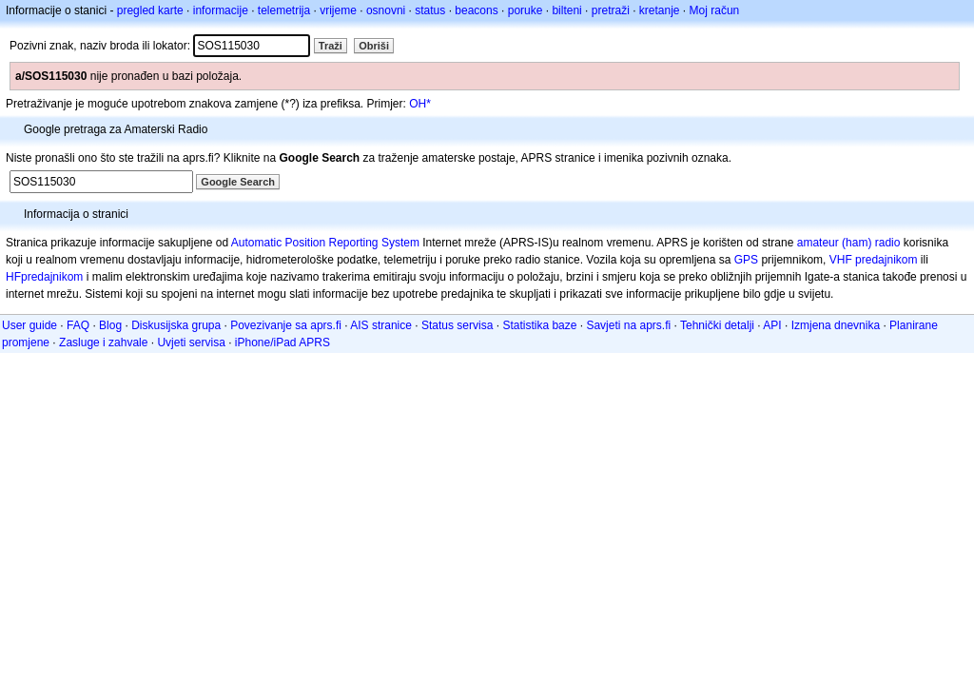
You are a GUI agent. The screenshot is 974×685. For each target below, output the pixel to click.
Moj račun (715, 10)
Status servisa (457, 325)
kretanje (659, 10)
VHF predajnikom (873, 259)
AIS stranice (381, 325)
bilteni (566, 10)
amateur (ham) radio (849, 242)
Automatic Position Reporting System (325, 242)
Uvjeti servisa (190, 342)
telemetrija (284, 10)
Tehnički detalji (717, 325)
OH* (420, 103)
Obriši (374, 45)
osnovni (385, 10)
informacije (220, 10)
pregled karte (150, 10)
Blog (110, 325)
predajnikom (52, 277)
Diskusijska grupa (176, 325)
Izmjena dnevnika (835, 325)
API (772, 325)
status (430, 10)
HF (13, 277)
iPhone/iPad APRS (282, 342)
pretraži (611, 10)
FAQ (78, 325)
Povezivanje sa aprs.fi (285, 325)
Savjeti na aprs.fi (628, 325)
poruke (525, 10)
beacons (476, 10)
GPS (746, 259)
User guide (29, 325)
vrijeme (338, 10)
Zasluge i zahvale (103, 342)
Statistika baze (539, 325)
